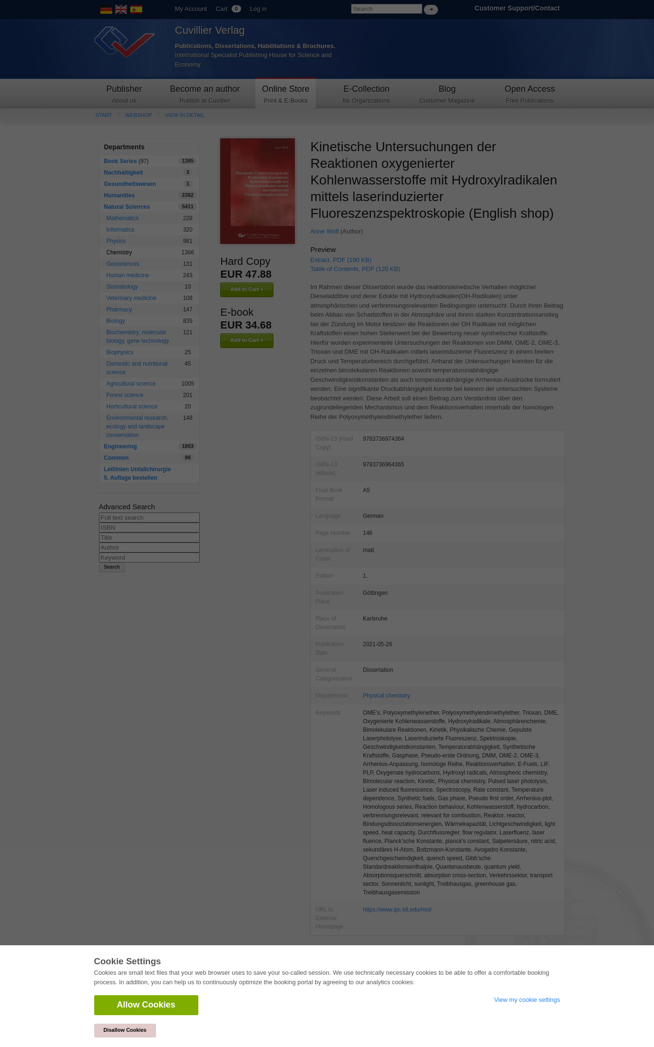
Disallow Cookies (125, 1030)
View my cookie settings (527, 999)
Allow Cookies (146, 1004)
